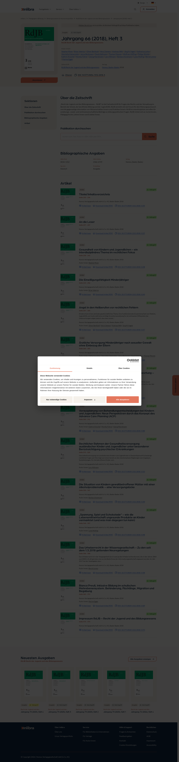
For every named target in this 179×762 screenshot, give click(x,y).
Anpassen (89, 400)
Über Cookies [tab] (124, 368)
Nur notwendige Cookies (56, 400)
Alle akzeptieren (122, 400)
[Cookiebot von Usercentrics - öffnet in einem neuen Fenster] (129, 360)
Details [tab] (89, 368)
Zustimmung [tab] (55, 368)
